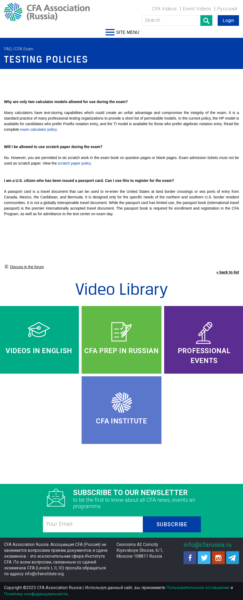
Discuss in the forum (27, 267)
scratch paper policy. (75, 163)
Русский (227, 8)
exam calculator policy (38, 129)
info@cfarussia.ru (208, 544)
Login (228, 20)
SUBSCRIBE (172, 524)
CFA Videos (164, 8)
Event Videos (197, 8)
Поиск (206, 20)
